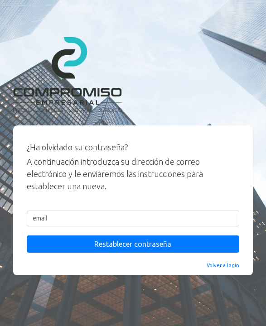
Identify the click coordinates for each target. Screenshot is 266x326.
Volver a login (223, 265)
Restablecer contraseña (132, 244)
